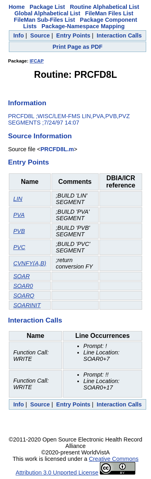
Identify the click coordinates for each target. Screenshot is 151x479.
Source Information (40, 136)
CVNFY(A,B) (29, 263)
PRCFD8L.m (57, 149)
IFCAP (37, 60)
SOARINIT (27, 305)
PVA (19, 215)
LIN (17, 199)
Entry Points (73, 35)
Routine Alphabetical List (104, 7)
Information (27, 103)
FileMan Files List (109, 13)
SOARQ (23, 295)
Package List (47, 7)
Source (40, 35)
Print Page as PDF (78, 47)
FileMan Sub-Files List (44, 20)
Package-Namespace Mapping (82, 26)
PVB (19, 231)
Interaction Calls (119, 35)
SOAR (21, 276)
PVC (19, 247)
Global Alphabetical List (47, 13)
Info (18, 35)
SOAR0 (23, 286)
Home (16, 7)
